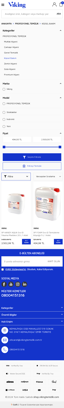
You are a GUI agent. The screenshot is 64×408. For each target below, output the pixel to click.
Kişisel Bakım (10, 58)
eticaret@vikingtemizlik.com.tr (26, 339)
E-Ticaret (22, 404)
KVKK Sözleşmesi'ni (15, 269)
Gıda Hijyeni (9, 69)
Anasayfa (6, 23)
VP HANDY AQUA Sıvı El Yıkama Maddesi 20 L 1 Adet (14, 234)
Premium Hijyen (11, 74)
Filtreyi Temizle (32, 166)
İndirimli (8, 119)
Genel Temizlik (11, 52)
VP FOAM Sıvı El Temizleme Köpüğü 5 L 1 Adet (46, 234)
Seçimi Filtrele (32, 157)
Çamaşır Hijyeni (11, 47)
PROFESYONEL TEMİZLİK (26, 23)
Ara (59, 13)
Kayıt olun (54, 261)
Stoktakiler (10, 112)
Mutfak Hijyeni (10, 41)
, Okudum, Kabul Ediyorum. (27, 269)
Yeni (7, 126)
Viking (7, 89)
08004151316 (12, 295)
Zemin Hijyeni (10, 63)
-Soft (14, 404)
